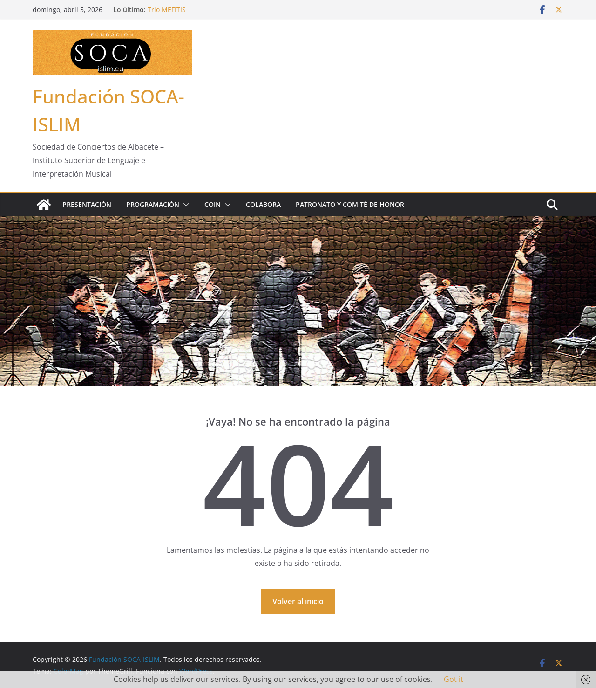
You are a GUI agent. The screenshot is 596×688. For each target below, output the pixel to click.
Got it (453, 679)
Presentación (86, 204)
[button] (184, 204)
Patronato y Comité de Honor (350, 204)
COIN (212, 204)
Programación (152, 204)
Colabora (263, 204)
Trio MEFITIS (167, 9)
